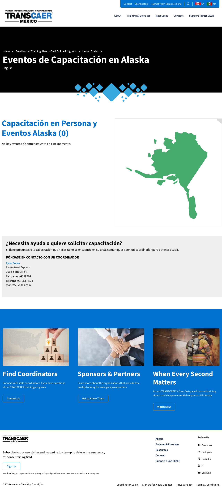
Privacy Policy (41, 473)
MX (211, 4)
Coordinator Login (127, 485)
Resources (162, 16)
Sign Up (11, 466)
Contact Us (13, 398)
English (7, 68)
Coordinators (141, 4)
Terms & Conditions (208, 485)
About (117, 16)
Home (6, 51)
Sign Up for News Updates (157, 485)
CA (199, 4)
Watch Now (164, 407)
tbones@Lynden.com (18, 285)
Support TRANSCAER (201, 16)
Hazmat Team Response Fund (166, 4)
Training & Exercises (138, 16)
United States (90, 51)
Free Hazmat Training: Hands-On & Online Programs (46, 51)
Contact (128, 4)
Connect (178, 16)
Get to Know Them (93, 398)
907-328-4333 (25, 281)
